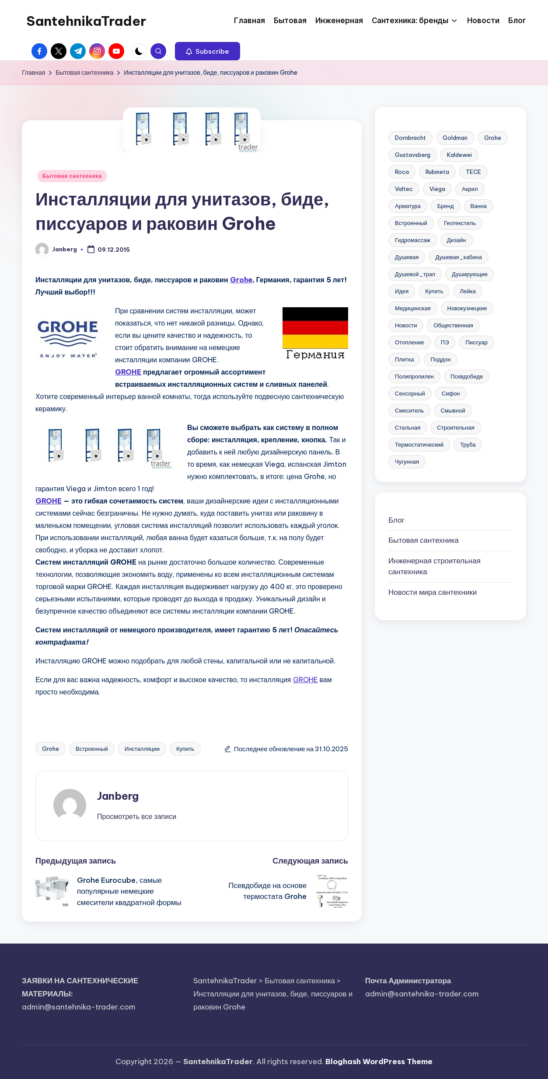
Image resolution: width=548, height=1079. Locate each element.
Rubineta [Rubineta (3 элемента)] (437, 171)
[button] (207, 51)
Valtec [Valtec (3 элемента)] (404, 188)
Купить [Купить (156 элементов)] (434, 291)
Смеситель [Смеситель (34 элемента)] (409, 410)
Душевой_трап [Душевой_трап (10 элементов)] (415, 274)
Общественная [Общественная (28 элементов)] (453, 325)
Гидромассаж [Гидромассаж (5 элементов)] (412, 239)
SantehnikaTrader (86, 21)
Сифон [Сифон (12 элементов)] (451, 393)
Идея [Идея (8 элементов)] (401, 291)
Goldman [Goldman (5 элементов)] (455, 137)
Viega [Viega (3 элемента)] (437, 188)
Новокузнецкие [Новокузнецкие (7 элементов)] (467, 308)
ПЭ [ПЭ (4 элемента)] (445, 342)
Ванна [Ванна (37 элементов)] (479, 205)
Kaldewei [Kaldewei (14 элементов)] (459, 154)
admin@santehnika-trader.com (79, 1007)
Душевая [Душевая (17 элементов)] (407, 256)
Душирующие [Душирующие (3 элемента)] (470, 274)
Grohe (241, 279)
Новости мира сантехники (432, 592)
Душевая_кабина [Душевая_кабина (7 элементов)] (458, 256)
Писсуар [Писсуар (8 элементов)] (476, 342)
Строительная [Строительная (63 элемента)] (455, 427)
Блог (396, 520)
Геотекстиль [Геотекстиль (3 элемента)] (460, 222)
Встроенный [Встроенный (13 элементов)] (411, 222)
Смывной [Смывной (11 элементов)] (452, 410)
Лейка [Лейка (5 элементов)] (467, 291)
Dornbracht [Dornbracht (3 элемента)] (410, 137)
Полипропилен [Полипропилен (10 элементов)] (414, 376)
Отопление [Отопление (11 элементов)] (409, 342)
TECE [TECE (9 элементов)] (473, 171)
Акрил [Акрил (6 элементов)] (470, 188)
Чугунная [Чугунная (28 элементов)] (407, 461)
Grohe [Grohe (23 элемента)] (492, 137)
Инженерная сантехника (434, 566)
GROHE (128, 372)
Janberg (118, 795)
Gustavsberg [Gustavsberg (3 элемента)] (412, 154)
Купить (185, 748)
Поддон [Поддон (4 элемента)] (440, 359)
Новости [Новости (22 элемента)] (406, 325)
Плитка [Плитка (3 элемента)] (404, 359)
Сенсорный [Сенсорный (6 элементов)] (410, 393)
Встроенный (92, 748)
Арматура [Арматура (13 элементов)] (408, 205)
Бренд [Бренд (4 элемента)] (445, 205)
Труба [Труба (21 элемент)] (467, 444)
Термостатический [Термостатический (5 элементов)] (419, 444)
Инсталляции (142, 748)
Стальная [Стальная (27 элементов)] (407, 427)
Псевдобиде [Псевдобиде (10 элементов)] (466, 376)
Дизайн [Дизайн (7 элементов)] (456, 239)
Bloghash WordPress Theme (379, 1061)
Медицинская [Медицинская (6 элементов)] (412, 308)
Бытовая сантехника (72, 176)
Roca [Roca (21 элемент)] (402, 171)
